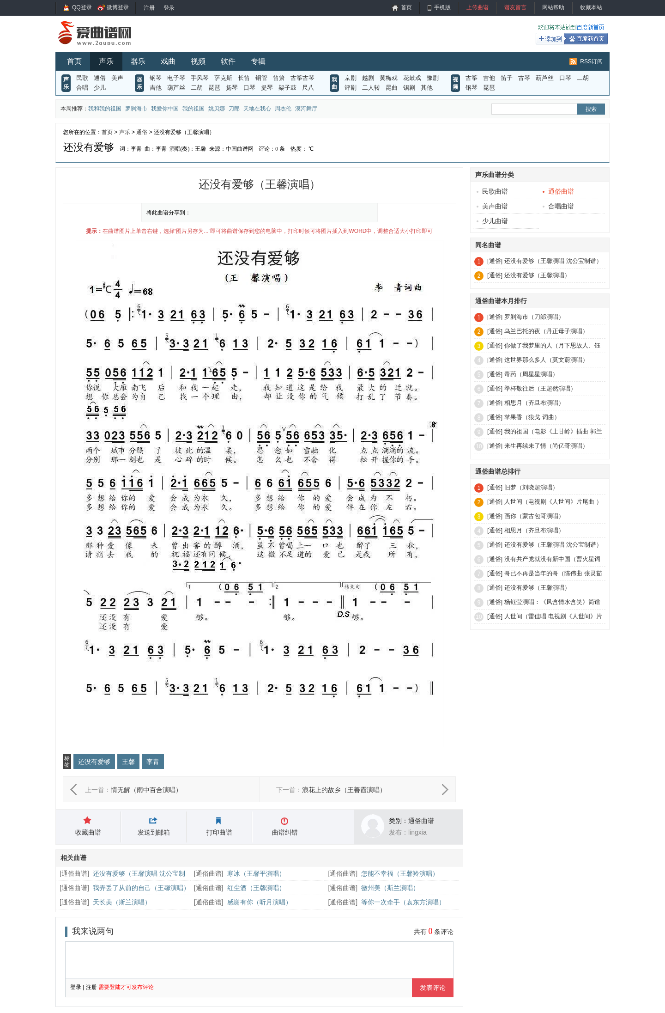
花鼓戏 (412, 77)
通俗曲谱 (421, 820)
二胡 (197, 87)
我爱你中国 (165, 108)
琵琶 (214, 87)
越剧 (368, 77)
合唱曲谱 (558, 206)
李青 (152, 761)
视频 (198, 61)
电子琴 (176, 77)
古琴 (524, 77)
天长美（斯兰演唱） (122, 902)
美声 (117, 77)
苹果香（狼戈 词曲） (532, 417)
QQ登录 (82, 7)
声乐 (106, 61)
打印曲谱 (219, 832)
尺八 (308, 87)
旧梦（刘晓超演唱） (531, 487)
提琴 (267, 87)
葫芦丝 (176, 87)
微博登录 (118, 7)
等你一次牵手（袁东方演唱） (403, 902)
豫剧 (433, 77)
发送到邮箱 (154, 832)
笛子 (507, 77)
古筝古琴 (302, 77)
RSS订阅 (591, 61)
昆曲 (392, 87)
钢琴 (156, 77)
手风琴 (200, 77)
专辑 (258, 61)
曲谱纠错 (285, 832)
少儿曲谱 (492, 221)
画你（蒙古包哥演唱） (534, 516)
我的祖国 (193, 108)
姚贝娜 (216, 108)
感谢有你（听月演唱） (259, 902)
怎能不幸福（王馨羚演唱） (400, 873)
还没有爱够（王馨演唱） (537, 275)
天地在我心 (257, 108)
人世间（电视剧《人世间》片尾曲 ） (553, 501)
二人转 (371, 87)
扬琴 (232, 87)
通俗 (100, 77)
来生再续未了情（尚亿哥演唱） (546, 445)
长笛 (244, 77)
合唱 (82, 87)
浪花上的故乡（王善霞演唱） (344, 789)
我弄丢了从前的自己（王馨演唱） (141, 887)
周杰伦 (283, 108)
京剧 (351, 77)
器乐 (138, 61)
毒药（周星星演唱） (531, 374)
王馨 (128, 761)
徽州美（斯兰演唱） (390, 887)
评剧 (351, 87)
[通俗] (494, 260)
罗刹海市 (136, 108)
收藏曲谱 (88, 832)
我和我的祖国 (104, 108)
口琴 (249, 87)
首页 (406, 7)
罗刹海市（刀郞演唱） (534, 316)
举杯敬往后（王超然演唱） (540, 388)
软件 (228, 61)
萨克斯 (223, 77)
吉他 (156, 87)
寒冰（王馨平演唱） (256, 873)
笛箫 (279, 77)
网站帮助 (553, 7)
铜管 (261, 77)
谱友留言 (515, 7)
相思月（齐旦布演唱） (534, 402)
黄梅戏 (389, 77)
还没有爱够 (94, 761)
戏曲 (168, 61)
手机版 (442, 7)
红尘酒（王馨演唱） (256, 887)
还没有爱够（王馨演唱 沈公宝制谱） (553, 260)
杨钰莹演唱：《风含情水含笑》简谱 (552, 601)
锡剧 (409, 87)
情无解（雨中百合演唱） (146, 789)
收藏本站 (591, 7)
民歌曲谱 (492, 191)
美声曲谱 (492, 206)
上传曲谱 (477, 7)
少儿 (100, 87)
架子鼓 (287, 87)
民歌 (82, 77)
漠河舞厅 (306, 108)
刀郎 (234, 108)
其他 (427, 87)
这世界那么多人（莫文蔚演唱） (546, 359)
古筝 (472, 77)
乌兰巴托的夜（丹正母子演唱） (546, 331)
